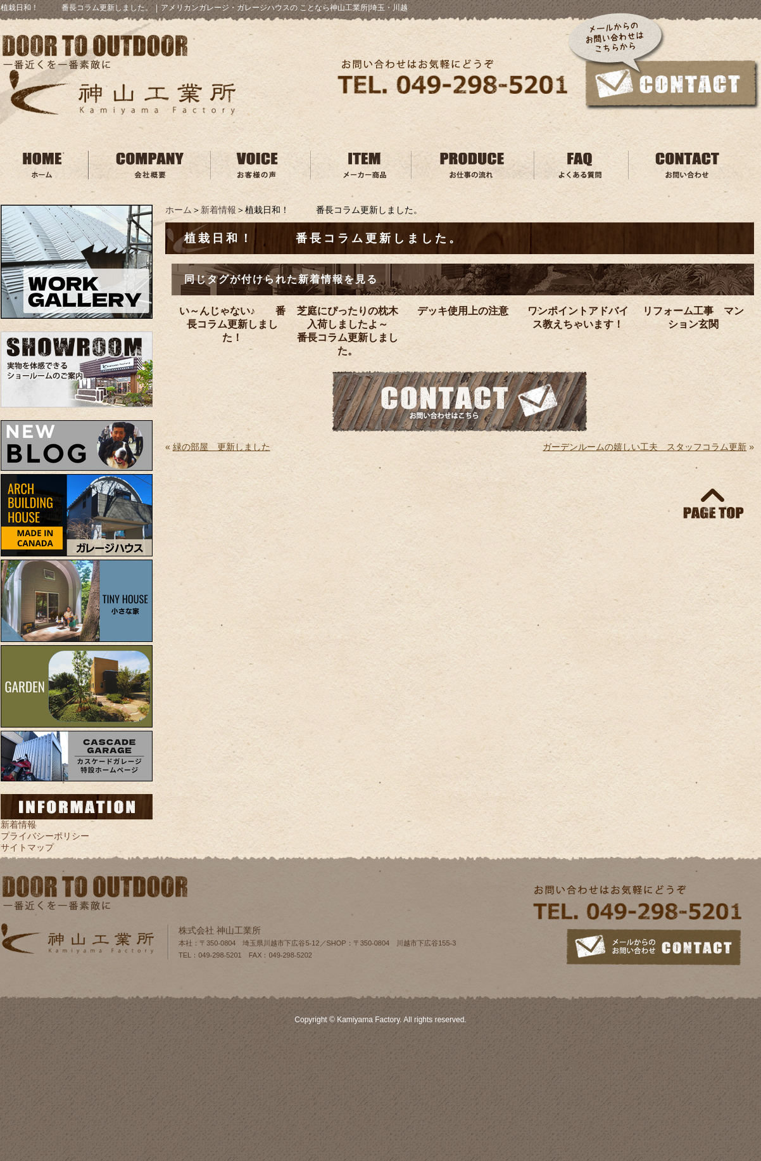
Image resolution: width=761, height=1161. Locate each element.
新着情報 (218, 210)
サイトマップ (27, 847)
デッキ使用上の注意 (462, 310)
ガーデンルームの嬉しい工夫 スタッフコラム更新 (644, 447)
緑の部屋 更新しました (221, 447)
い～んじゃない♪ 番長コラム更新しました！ (232, 324)
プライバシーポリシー (45, 836)
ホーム (178, 210)
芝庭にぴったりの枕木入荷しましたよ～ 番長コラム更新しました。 (349, 330)
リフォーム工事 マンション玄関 (693, 317)
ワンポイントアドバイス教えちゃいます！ (578, 317)
